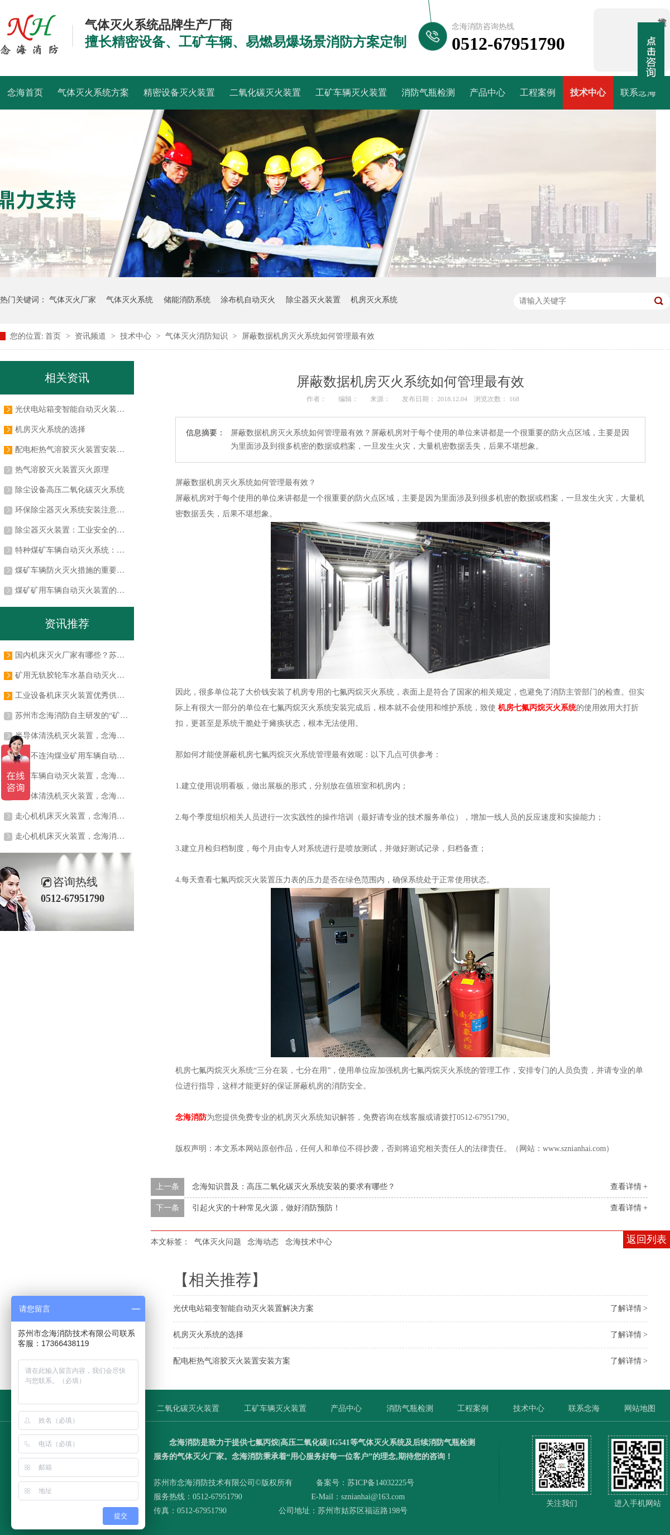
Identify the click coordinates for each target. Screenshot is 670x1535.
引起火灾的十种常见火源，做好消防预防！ (266, 1208)
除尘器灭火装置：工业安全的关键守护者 (85, 530)
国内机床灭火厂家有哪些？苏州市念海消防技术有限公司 (112, 655)
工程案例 (538, 92)
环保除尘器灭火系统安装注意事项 (73, 510)
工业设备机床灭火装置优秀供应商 (73, 695)
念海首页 (25, 92)
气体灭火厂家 (72, 300)
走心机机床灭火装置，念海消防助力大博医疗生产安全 (109, 836)
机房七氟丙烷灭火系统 (537, 708)
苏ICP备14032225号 (380, 1483)
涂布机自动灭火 (248, 300)
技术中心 (588, 92)
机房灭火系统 (374, 300)
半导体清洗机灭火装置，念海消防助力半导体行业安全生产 (116, 735)
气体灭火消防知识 (197, 336)
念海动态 (263, 1242)
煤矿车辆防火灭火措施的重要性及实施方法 (89, 570)
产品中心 (487, 92)
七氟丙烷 (263, 1442)
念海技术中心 (308, 1242)
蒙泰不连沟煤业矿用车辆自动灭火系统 (81, 756)
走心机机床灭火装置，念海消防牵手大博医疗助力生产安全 (116, 816)
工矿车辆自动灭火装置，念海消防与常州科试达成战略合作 (116, 776)
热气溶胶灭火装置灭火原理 (62, 469)
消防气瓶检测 (428, 92)
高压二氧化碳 (303, 1442)
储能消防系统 (187, 300)
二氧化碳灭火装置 (265, 92)
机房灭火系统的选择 (208, 1334)
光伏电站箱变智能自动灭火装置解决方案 (243, 1308)
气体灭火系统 (129, 300)
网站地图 (639, 1408)
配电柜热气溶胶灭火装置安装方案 (231, 1361)
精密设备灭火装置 (179, 92)
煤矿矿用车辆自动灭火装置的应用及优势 (85, 590)
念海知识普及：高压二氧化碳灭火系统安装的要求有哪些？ (293, 1186)
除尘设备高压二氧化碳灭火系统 (70, 490)
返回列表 (646, 1239)
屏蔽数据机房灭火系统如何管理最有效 (308, 336)
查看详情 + (629, 1186)
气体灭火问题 (217, 1242)
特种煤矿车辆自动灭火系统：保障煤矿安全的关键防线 (109, 550)
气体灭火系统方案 (93, 92)
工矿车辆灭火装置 (351, 92)
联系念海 (638, 92)
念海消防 (191, 1117)
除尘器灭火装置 (313, 300)
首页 (54, 336)
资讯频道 (91, 336)
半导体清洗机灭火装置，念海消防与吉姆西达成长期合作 (112, 796)
